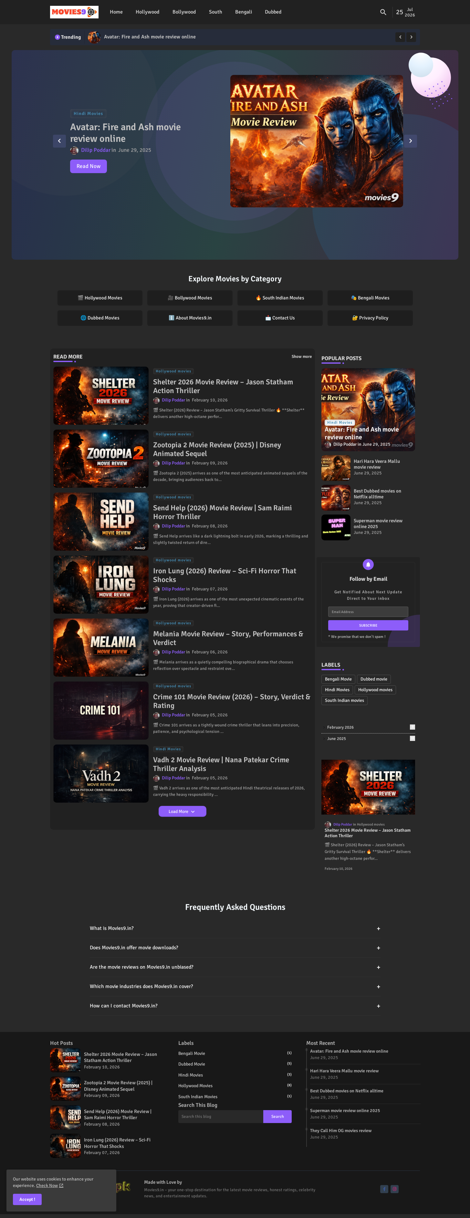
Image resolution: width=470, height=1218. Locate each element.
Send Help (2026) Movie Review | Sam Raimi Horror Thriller (222, 512)
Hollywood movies (375, 689)
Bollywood (184, 12)
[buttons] (384, 1189)
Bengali (243, 12)
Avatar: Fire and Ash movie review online (150, 37)
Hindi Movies (337, 689)
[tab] (116, 12)
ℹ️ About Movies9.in (190, 318)
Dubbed (273, 12)
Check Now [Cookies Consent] (47, 1185)
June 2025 (371, 738)
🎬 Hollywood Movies (100, 298)
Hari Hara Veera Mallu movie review (377, 464)
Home (116, 12)
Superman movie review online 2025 (378, 523)
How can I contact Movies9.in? (235, 1006)
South (215, 12)
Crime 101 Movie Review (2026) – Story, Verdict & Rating (231, 701)
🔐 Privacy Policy (370, 318)
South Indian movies (344, 700)
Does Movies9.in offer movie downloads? (235, 947)
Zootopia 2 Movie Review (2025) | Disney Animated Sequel (217, 449)
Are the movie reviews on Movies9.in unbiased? (235, 967)
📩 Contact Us (280, 318)
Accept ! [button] (27, 1199)
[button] (383, 12)
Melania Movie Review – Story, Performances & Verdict (228, 638)
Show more (302, 356)
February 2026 (371, 727)
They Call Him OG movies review (340, 1130)
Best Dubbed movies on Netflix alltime (377, 494)
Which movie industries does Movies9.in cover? (235, 986)
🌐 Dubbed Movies (100, 318)
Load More (179, 811)
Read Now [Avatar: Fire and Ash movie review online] (88, 166)
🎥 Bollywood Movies (190, 298)
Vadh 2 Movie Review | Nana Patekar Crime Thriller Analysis (221, 764)
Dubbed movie (373, 679)
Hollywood (148, 12)
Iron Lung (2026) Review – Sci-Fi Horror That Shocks (224, 575)
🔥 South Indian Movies (280, 298)
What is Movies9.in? (235, 928)
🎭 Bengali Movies (370, 298)
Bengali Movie (338, 679)
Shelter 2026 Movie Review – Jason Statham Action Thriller (223, 386)
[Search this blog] (221, 1116)
